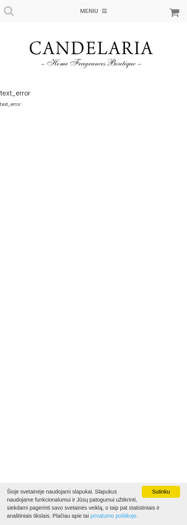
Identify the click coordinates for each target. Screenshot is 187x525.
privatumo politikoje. (114, 516)
